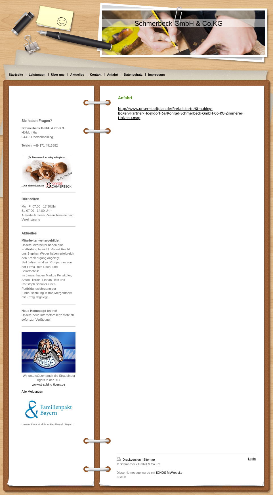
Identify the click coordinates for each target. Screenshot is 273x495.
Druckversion (129, 459)
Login (252, 458)
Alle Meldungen (32, 391)
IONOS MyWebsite (169, 472)
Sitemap (149, 459)
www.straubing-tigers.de (48, 384)
